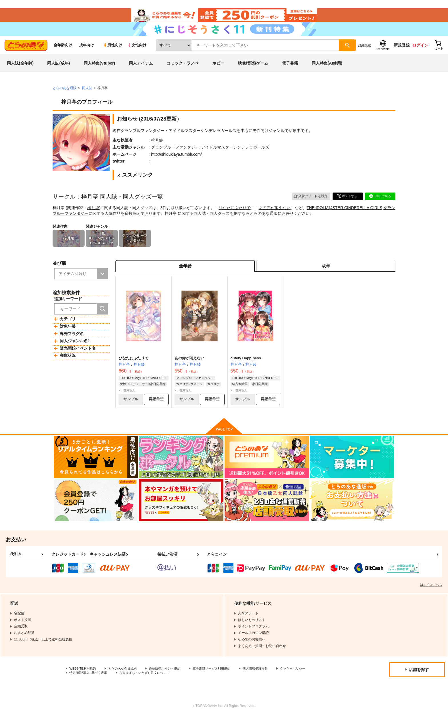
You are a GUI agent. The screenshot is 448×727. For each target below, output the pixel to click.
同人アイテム (141, 69)
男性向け (112, 52)
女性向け (137, 52)
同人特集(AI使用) (327, 69)
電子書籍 (290, 69)
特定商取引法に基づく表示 (129, 683)
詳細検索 (364, 51)
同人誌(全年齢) (20, 69)
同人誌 (87, 95)
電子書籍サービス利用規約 (221, 678)
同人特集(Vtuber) (99, 69)
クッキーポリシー (83, 683)
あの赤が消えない (275, 214)
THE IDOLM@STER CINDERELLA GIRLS (344, 214)
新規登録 (402, 51)
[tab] (325, 274)
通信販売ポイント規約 (171, 678)
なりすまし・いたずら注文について (190, 683)
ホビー (218, 69)
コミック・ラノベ (183, 69)
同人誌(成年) (58, 69)
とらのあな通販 (65, 95)
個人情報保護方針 (267, 678)
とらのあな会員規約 (126, 678)
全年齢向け (63, 52)
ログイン (420, 51)
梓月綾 (93, 214)
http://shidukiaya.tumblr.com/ (176, 161)
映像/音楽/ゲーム (253, 69)
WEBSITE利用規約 (84, 678)
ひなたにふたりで (235, 214)
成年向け (86, 52)
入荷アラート (308, 202)
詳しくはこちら (431, 594)
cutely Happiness (246, 366)
